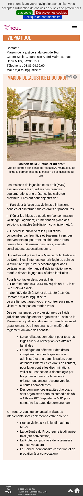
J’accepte (24, 12)
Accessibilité (30, 494)
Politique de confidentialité (42, 17)
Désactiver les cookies (51, 12)
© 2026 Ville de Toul (26, 489)
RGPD (20, 494)
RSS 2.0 (42, 492)
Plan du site (23, 492)
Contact (33, 492)
